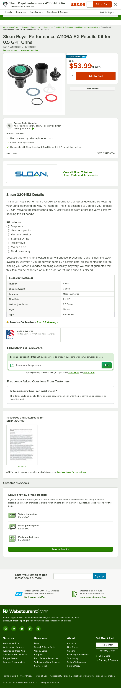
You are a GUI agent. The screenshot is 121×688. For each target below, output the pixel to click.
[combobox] (60, 14)
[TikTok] (30, 628)
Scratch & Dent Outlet (44, 647)
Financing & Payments (78, 654)
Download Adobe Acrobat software (71, 472)
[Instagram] (5, 628)
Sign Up (99, 576)
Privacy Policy (89, 373)
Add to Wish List (92, 89)
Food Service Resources (46, 658)
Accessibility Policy (59, 676)
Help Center (107, 644)
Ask (107, 365)
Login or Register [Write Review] (60, 549)
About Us (71, 643)
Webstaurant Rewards (13, 647)
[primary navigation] (9, 5)
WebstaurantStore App (14, 651)
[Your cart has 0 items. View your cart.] (113, 5)
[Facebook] (21, 628)
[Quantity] (72, 76)
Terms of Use (73, 373)
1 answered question (28, 50)
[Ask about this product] (60, 365)
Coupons (38, 654)
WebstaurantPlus (11, 643)
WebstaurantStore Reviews (47, 662)
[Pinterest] (38, 628)
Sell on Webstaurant (76, 662)
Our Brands (72, 647)
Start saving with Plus (35, 597)
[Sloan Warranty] (21, 446)
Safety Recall (40, 666)
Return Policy (73, 666)
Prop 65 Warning (46, 322)
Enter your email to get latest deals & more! (31, 576)
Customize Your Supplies (15, 654)
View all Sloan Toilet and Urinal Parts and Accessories (80, 174)
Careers (71, 651)
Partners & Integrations (14, 662)
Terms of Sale (9, 676)
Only (71, 61)
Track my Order (107, 650)
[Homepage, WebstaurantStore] (60, 5)
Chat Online (103, 656)
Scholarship (72, 658)
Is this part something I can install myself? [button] (33, 391)
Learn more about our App (93, 597)
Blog (36, 643)
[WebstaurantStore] (42, 611)
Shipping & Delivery (107, 660)
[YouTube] (13, 628)
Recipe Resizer (10, 658)
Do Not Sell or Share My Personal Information (93, 676)
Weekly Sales (40, 651)
